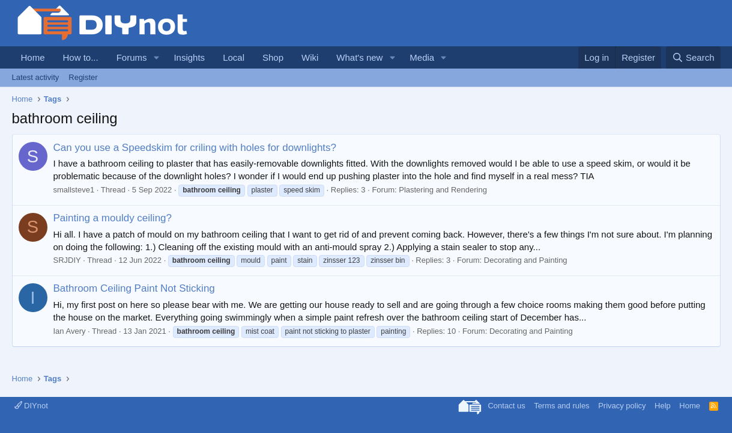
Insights (189, 57)
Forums (131, 57)
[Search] (693, 57)
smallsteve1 (74, 189)
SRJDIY (67, 260)
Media (422, 57)
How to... (80, 57)
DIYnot (31, 405)
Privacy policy (622, 405)
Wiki (309, 57)
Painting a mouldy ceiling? (112, 218)
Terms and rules (561, 405)
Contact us (506, 405)
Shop (272, 57)
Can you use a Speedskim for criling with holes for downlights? (195, 147)
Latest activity (35, 77)
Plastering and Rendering (443, 189)
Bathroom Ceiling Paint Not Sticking (134, 288)
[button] (156, 57)
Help (663, 405)
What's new (359, 57)
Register (82, 77)
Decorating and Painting (525, 260)
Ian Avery (69, 331)
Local (233, 57)
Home (33, 57)
